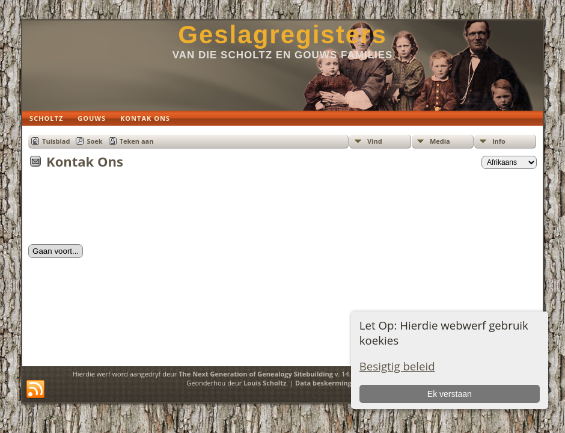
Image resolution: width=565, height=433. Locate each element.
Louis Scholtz (264, 382)
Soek (94, 141)
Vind (374, 141)
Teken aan (137, 141)
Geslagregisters (282, 34)
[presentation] (119, 210)
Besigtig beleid (397, 365)
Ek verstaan (449, 394)
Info (498, 141)
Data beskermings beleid (336, 382)
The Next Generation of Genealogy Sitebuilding (256, 373)
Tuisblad (56, 141)
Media (440, 141)
